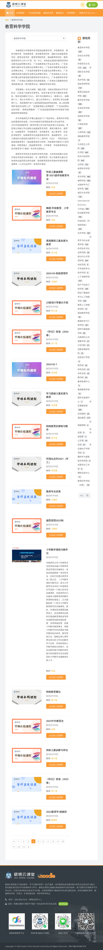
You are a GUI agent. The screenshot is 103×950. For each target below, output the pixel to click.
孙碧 (53, 729)
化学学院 (84, 233)
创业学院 (83, 264)
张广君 (54, 343)
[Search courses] (81, 495)
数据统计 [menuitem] (60, 12)
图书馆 (83, 377)
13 (23, 846)
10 (63, 841)
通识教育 (84, 417)
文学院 (83, 152)
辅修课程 (83, 425)
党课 (81, 432)
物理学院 (84, 180)
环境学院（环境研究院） (84, 224)
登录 (92, 4)
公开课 (83, 440)
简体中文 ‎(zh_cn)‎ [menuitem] (86, 12)
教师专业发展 (53, 491)
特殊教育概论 (53, 691)
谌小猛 (54, 252)
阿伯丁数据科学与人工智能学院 (84, 296)
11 (14, 846)
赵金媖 (54, 372)
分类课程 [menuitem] (20, 12)
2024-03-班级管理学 (57, 273)
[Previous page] (14, 841)
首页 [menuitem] (11, 12)
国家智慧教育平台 (16, 933)
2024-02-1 (51, 364)
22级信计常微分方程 (57, 302)
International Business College (84, 204)
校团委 (82, 436)
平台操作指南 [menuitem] (35, 12)
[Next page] (28, 847)
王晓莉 (54, 281)
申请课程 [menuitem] (71, 12)
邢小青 (54, 310)
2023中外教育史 (55, 721)
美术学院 (84, 79)
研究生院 (84, 369)
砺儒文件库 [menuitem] (48, 12)
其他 (82, 444)
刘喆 (53, 670)
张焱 (53, 187)
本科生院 (84, 373)
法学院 (83, 164)
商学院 (83, 365)
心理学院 (84, 132)
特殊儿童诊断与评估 (57, 750)
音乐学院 (84, 176)
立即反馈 (63, 904)
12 (19, 846)
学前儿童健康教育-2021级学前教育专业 (57, 175)
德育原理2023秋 (55, 520)
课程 (7, 20)
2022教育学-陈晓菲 (56, 811)
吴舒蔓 (54, 405)
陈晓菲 (54, 820)
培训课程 (84, 413)
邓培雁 (54, 470)
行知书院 (84, 345)
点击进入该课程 (56, 193)
